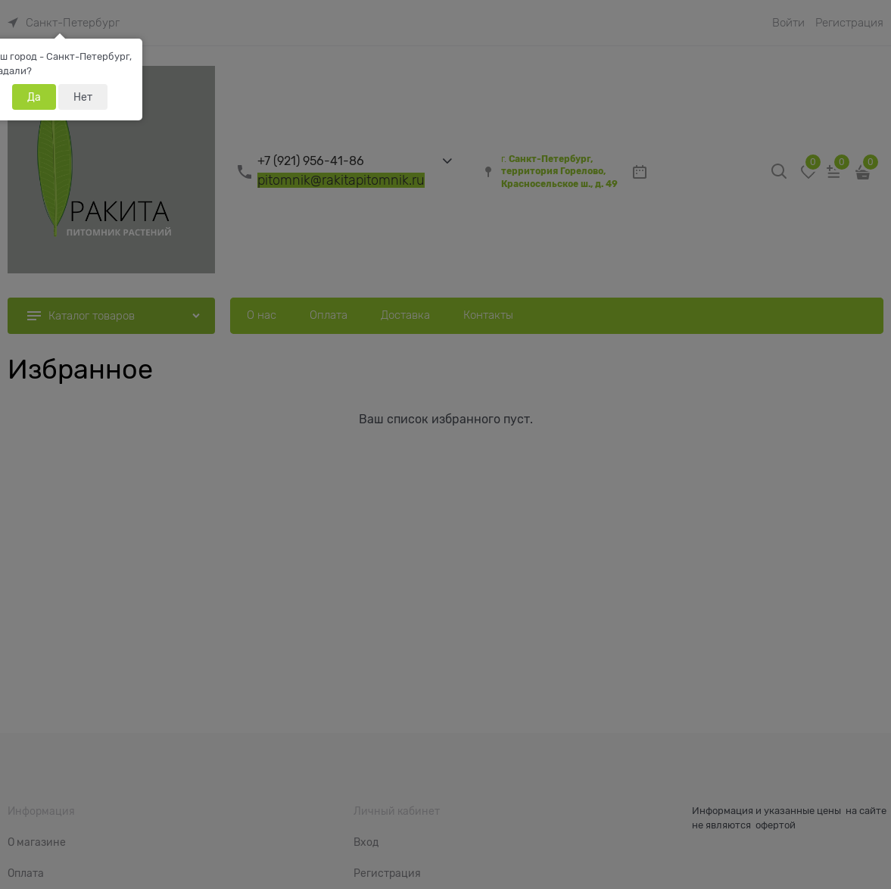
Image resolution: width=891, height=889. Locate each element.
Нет (82, 97)
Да (34, 97)
